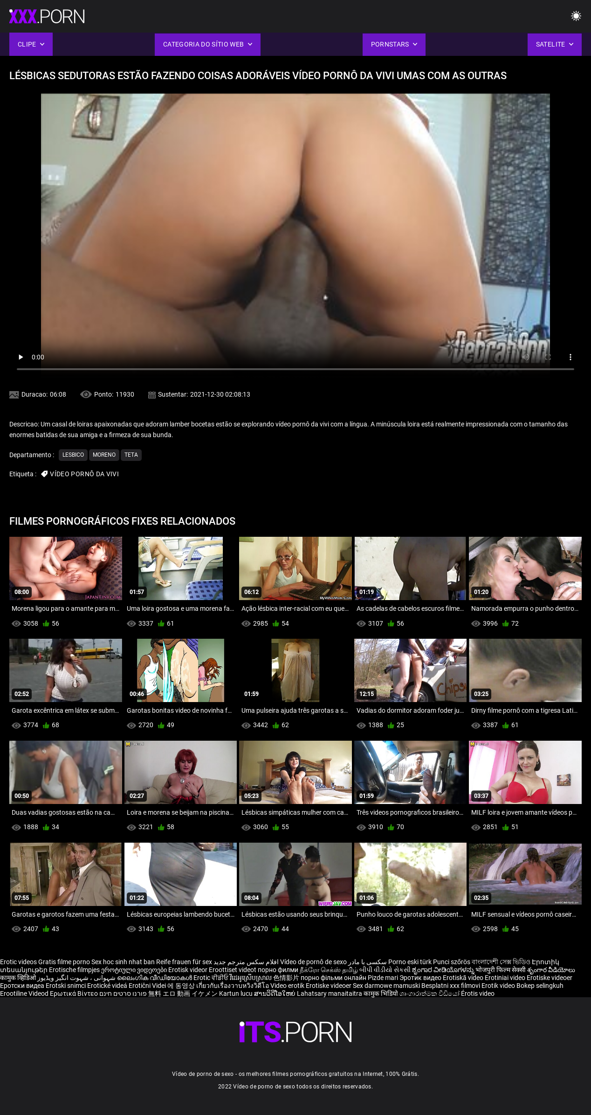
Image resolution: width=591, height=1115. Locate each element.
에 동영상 (181, 985)
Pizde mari (383, 977)
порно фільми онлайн (333, 977)
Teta (131, 455)
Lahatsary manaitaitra (330, 993)
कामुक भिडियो (381, 993)
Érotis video (478, 993)
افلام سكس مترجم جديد (246, 962)
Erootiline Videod (25, 993)
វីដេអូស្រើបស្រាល (251, 977)
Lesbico (73, 455)
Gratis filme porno (64, 962)
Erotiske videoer (549, 977)
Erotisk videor (188, 969)
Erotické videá (108, 985)
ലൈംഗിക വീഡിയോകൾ (155, 977)
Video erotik (288, 985)
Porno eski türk (410, 962)
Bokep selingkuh (540, 985)
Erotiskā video (464, 977)
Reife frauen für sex (184, 962)
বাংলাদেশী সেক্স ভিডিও (501, 962)
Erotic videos (19, 962)
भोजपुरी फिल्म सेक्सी (500, 969)
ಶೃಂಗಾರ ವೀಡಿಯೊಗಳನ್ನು (443, 969)
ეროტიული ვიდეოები (134, 969)
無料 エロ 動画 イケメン (183, 993)
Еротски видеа (23, 985)
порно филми (278, 969)
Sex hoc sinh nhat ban (123, 962)
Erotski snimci (66, 985)
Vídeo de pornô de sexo (313, 962)
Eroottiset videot (233, 969)
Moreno (104, 455)
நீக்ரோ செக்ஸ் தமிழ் (329, 969)
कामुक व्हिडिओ (18, 977)
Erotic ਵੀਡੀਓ (211, 977)
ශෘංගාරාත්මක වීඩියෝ (430, 993)
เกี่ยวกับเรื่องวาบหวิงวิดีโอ (233, 985)
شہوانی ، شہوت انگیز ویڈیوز (77, 977)
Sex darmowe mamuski (386, 985)
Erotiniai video (506, 977)
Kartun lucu (236, 993)
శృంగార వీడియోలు (551, 969)
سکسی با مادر (367, 962)
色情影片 (287, 977)
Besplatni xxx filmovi (450, 985)
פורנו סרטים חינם (123, 993)
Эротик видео (421, 977)
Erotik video (498, 985)
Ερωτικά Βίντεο (74, 993)
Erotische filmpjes (74, 969)
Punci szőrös (451, 962)
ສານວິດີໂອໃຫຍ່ (275, 993)
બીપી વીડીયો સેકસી (385, 969)
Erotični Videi (148, 985)
